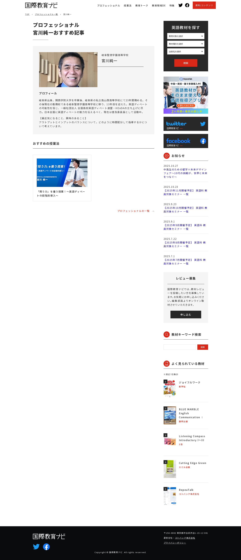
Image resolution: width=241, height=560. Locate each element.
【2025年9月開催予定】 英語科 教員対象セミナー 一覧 (185, 227)
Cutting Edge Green (192, 463)
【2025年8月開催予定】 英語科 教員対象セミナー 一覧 (185, 244)
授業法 (128, 5)
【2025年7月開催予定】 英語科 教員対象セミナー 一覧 (185, 261)
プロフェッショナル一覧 (46, 14)
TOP (27, 14)
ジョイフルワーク (190, 382)
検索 (185, 63)
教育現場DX (159, 5)
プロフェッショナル (108, 5)
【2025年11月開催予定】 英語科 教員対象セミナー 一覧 (185, 192)
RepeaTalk (186, 490)
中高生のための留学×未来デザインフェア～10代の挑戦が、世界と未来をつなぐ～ (185, 173)
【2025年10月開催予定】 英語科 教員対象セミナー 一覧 (185, 209)
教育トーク (141, 5)
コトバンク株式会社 (185, 537)
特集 (172, 5)
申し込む (185, 314)
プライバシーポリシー (175, 542)
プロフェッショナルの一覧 (133, 211)
